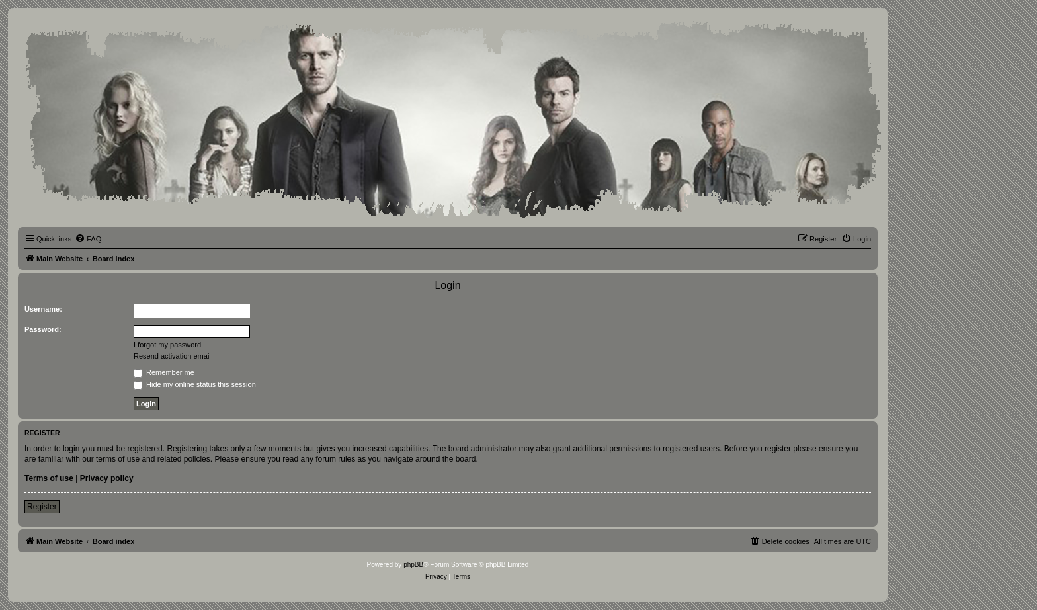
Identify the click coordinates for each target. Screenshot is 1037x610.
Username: (43, 309)
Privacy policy (107, 478)
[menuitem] (88, 239)
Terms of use (48, 478)
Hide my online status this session (195, 384)
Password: (43, 329)
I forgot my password (167, 345)
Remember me (164, 372)
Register (42, 506)
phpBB (413, 564)
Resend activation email (172, 356)
